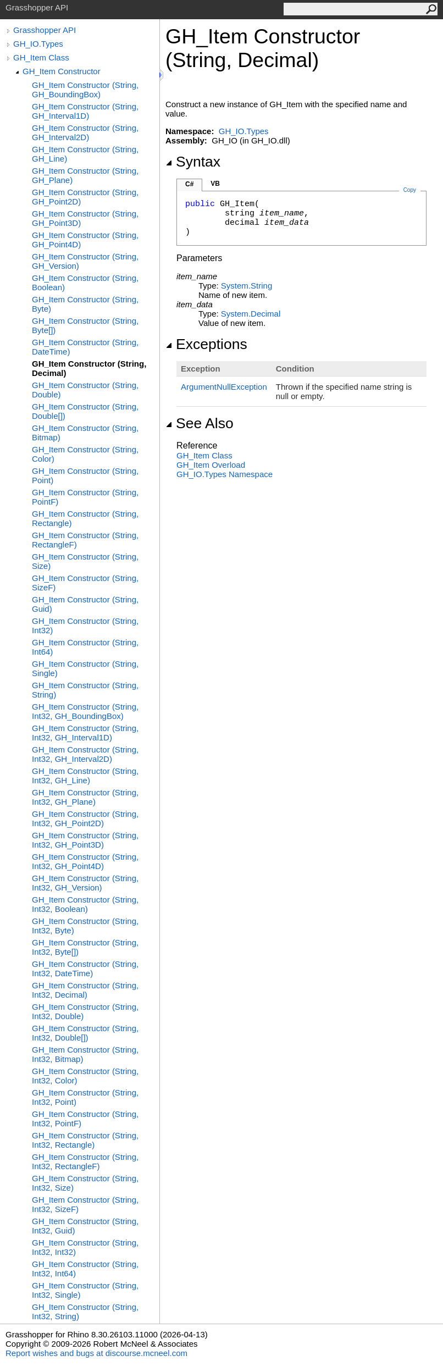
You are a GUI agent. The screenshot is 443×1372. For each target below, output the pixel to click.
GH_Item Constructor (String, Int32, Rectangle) (85, 1140)
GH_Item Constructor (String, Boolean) (85, 282)
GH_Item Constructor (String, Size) (85, 561)
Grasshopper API (44, 30)
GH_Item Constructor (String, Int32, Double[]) (85, 1033)
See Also (199, 423)
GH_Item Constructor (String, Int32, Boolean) (85, 904)
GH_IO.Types (38, 43)
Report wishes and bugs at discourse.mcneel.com (96, 1353)
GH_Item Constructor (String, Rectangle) (85, 518)
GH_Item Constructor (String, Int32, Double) (85, 1011)
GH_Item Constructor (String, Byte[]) (85, 325)
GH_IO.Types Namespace (224, 474)
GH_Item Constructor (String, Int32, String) (85, 1311)
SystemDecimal (250, 313)
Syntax (192, 161)
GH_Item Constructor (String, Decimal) (89, 368)
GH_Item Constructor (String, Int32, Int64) (85, 1268)
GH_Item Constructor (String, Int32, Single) (85, 1290)
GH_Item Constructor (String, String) (85, 690)
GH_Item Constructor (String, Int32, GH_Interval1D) (85, 732)
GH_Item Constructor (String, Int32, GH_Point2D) (85, 818)
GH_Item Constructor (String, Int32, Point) (85, 1097)
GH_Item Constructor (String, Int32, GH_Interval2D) (85, 754)
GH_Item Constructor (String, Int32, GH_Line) (85, 775)
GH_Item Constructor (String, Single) (85, 668)
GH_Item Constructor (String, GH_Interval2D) (85, 132)
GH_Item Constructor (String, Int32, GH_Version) (85, 882)
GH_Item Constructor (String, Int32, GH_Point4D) (85, 861)
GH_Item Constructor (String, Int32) (85, 625)
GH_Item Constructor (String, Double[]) (85, 411)
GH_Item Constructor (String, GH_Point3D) (85, 218)
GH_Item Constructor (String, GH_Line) (85, 154)
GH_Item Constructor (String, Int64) (85, 647)
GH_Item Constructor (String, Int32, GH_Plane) (85, 797)
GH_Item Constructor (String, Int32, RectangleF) (85, 1161)
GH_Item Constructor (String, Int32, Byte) (85, 925)
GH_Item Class (41, 57)
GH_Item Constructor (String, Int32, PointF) (85, 1118)
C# (189, 184)
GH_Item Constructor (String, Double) (85, 389)
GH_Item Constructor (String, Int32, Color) (85, 1075)
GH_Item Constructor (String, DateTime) (85, 347)
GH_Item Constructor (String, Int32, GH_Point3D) (85, 840)
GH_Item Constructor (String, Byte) (85, 304)
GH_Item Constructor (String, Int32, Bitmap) (85, 1054)
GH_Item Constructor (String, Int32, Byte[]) (85, 947)
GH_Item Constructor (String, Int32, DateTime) (85, 968)
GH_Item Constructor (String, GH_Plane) (85, 175)
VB (215, 183)
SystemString (246, 285)
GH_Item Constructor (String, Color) (85, 454)
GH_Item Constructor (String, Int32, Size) (85, 1183)
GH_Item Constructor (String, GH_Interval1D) (85, 111)
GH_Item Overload (210, 464)
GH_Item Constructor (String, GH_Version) (85, 261)
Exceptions (206, 344)
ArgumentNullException (224, 386)
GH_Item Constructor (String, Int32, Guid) (85, 1225)
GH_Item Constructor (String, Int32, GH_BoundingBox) (85, 711)
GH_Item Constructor (62, 71)
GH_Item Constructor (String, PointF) (85, 497)
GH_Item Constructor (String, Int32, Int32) (85, 1247)
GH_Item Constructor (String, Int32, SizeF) (85, 1204)
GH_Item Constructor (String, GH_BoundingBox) (85, 89)
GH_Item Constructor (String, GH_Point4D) (85, 239)
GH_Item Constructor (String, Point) (85, 475)
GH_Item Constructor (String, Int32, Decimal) (85, 990)
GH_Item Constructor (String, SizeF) (85, 582)
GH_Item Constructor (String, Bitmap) (85, 432)
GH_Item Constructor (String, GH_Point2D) (85, 196)
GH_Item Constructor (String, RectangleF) (85, 539)
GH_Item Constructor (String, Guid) (85, 604)
